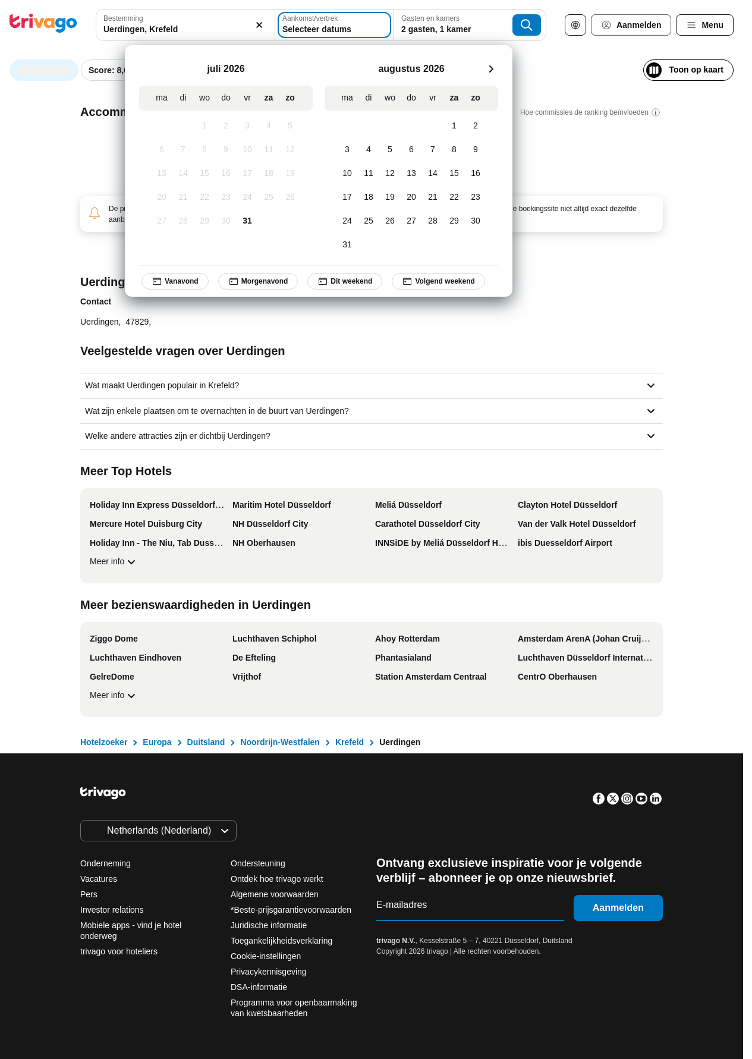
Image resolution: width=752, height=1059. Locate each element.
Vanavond (175, 281)
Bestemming (123, 18)
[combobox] (185, 25)
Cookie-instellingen (267, 956)
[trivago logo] (43, 25)
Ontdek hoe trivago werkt (277, 879)
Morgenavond (258, 281)
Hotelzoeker (103, 742)
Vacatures (98, 879)
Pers (88, 894)
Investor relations (112, 910)
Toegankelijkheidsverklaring (281, 940)
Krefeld (349, 742)
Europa (157, 742)
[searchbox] (185, 29)
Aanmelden (618, 908)
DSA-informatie (259, 987)
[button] (185, 25)
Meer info (114, 562)
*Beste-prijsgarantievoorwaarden (291, 910)
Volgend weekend (438, 281)
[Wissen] (259, 25)
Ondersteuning (258, 863)
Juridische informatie (269, 925)
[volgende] (491, 69)
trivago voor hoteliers (119, 951)
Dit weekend (344, 281)
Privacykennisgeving (269, 971)
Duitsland (206, 742)
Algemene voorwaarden (275, 894)
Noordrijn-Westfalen (280, 742)
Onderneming (105, 863)
